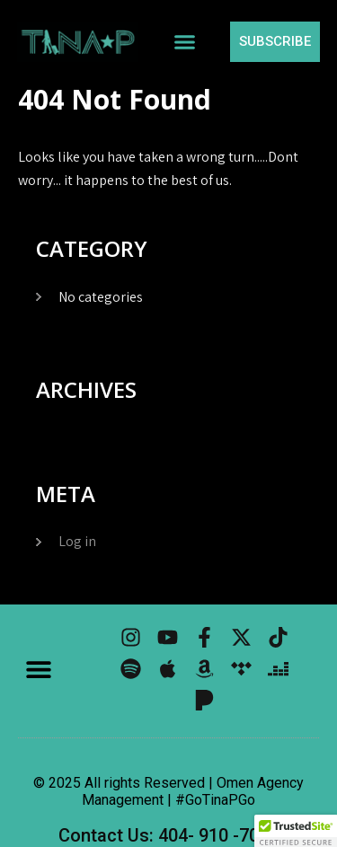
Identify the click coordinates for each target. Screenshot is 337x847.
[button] (184, 42)
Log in (77, 541)
